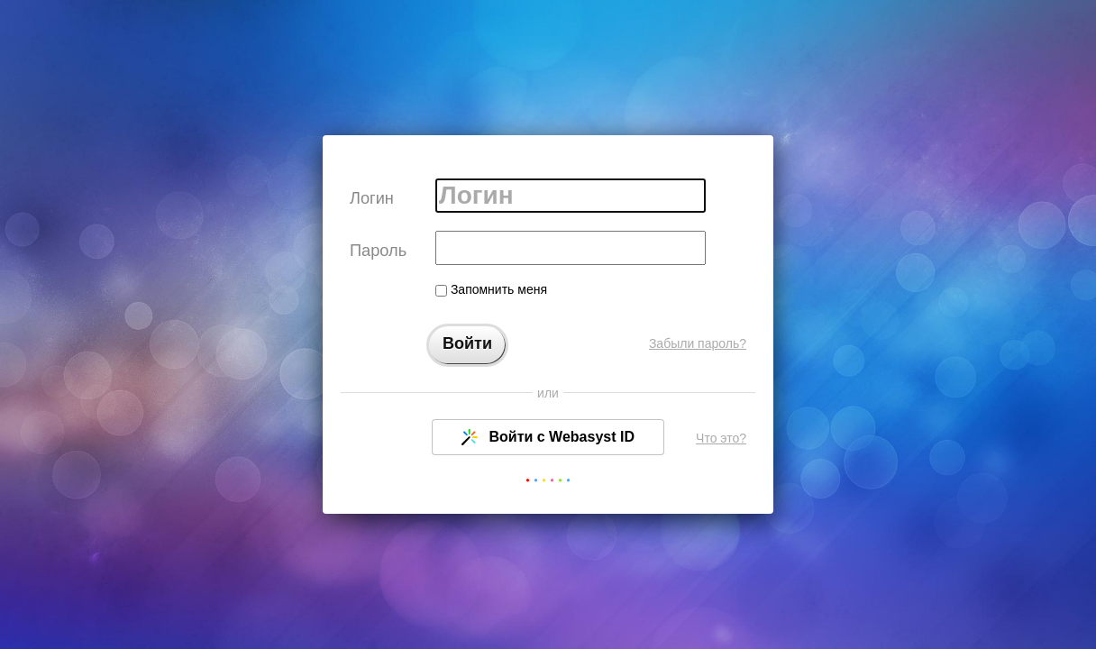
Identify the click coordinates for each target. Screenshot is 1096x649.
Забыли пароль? (697, 343)
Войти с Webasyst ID (548, 437)
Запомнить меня (491, 289)
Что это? (721, 438)
